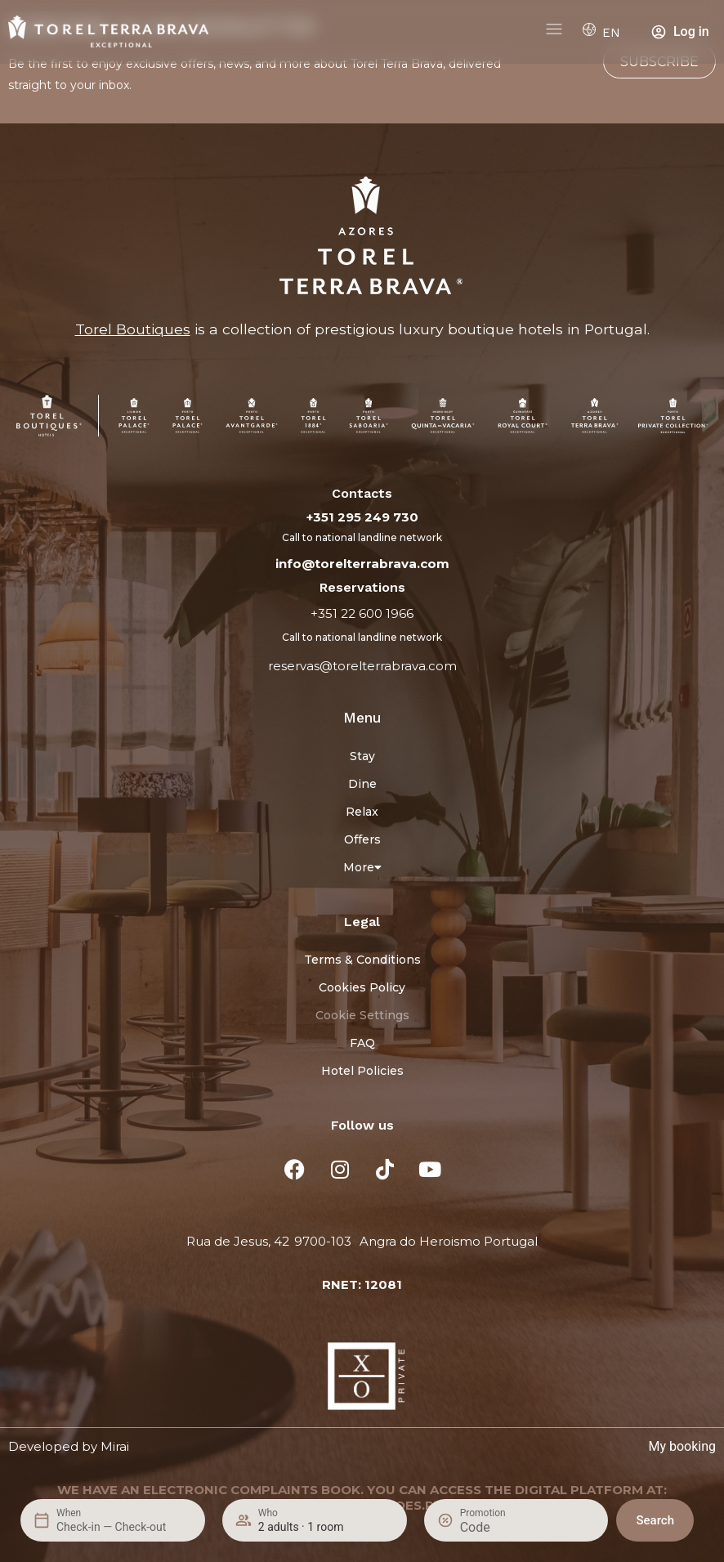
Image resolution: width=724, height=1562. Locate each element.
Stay (362, 756)
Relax (362, 811)
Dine (362, 784)
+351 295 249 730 (362, 517)
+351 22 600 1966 (362, 613)
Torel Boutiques (132, 329)
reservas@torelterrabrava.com (362, 666)
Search (655, 1520)
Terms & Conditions (362, 959)
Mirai (115, 1446)
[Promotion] (499, 1527)
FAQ (362, 1043)
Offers (362, 839)
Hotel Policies (362, 1070)
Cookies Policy (362, 987)
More (362, 867)
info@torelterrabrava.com (362, 563)
